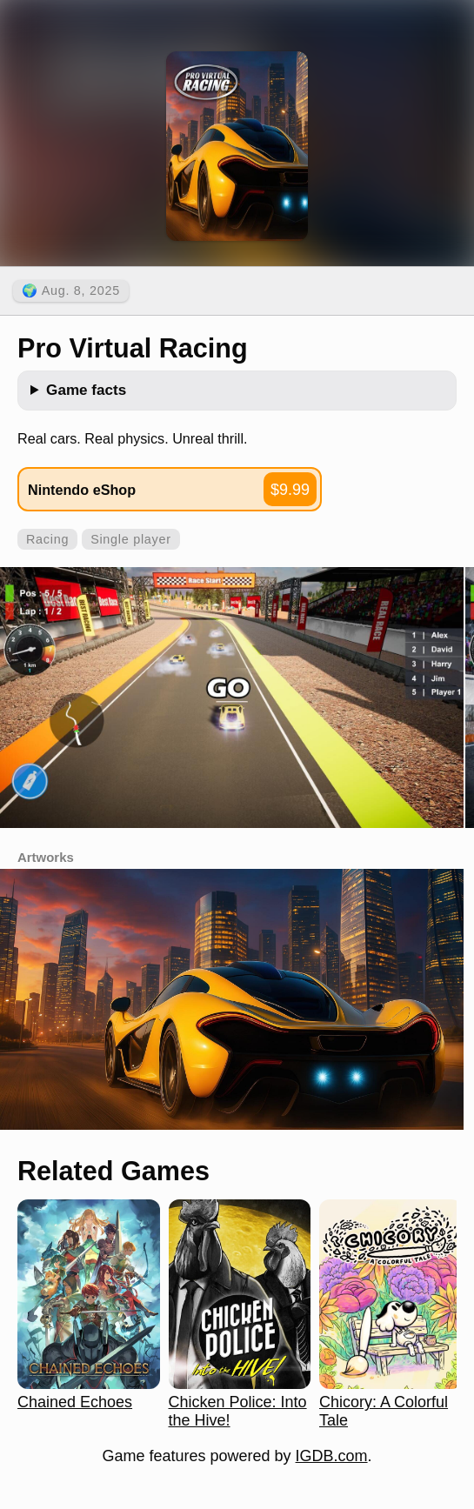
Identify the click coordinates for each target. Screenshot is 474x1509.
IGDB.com (332, 1456)
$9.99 (290, 489)
